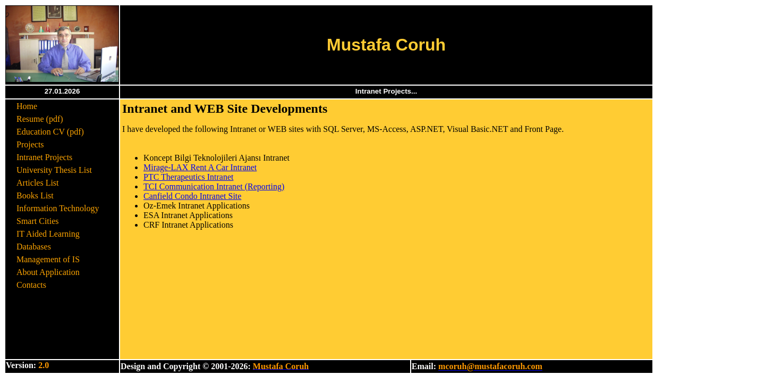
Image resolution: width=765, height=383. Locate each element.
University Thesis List (54, 169)
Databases (33, 246)
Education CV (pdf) (50, 131)
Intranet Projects (44, 157)
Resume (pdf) (39, 118)
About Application (48, 272)
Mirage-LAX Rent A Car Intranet (200, 167)
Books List (35, 195)
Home (26, 106)
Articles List (37, 182)
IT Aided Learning (48, 233)
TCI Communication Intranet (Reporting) (213, 186)
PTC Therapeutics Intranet (188, 176)
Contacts (31, 284)
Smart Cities (37, 221)
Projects (30, 144)
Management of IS (48, 259)
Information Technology (57, 208)
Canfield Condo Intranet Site (192, 196)
